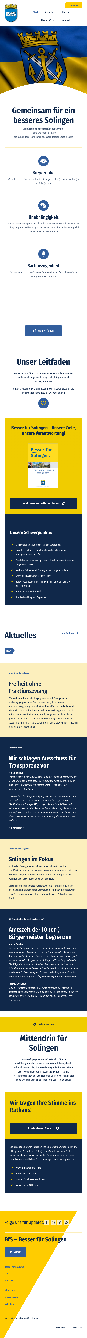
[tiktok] (59, 1222)
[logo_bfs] (11, 5)
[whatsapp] (66, 1222)
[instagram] (53, 1222)
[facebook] (46, 1222)
